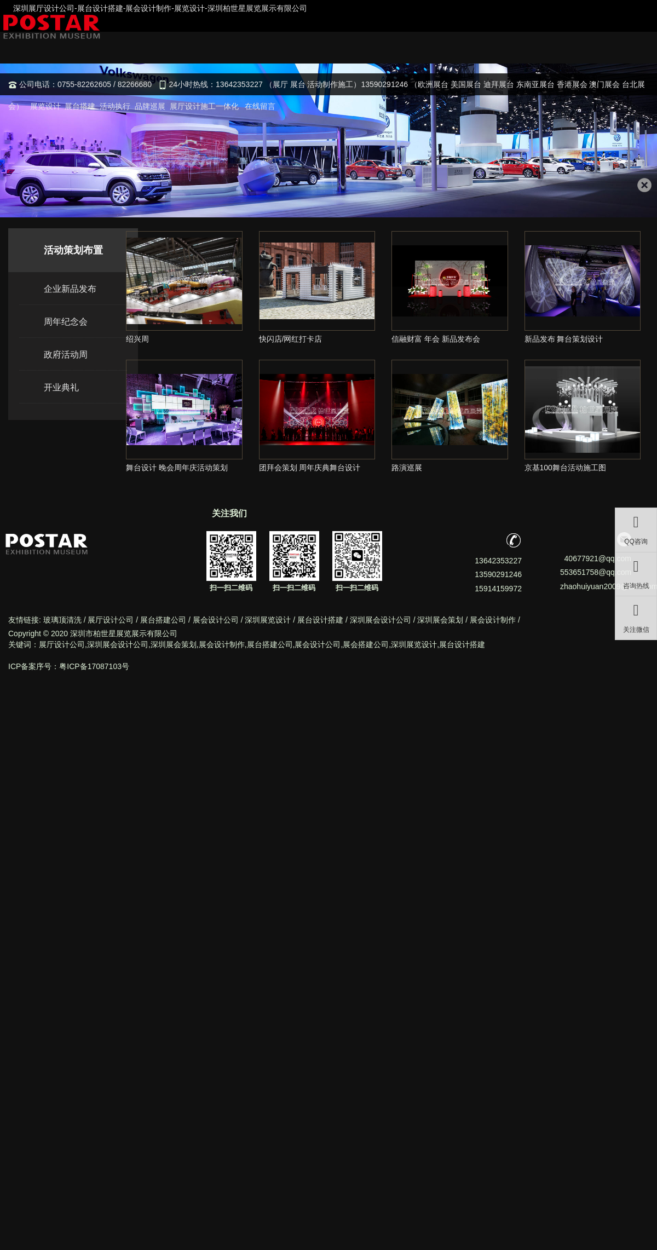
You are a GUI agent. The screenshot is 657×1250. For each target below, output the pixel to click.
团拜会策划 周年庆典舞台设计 (310, 467)
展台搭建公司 (163, 619)
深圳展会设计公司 (380, 619)
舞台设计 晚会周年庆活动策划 (177, 467)
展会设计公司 (216, 619)
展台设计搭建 (320, 619)
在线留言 (260, 106)
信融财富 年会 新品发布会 (435, 339)
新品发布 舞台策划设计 (564, 339)
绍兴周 (137, 339)
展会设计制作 (493, 619)
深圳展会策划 (440, 619)
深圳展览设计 (268, 619)
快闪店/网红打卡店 (290, 339)
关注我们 (229, 513)
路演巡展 (406, 467)
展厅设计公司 (111, 619)
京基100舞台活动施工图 (565, 467)
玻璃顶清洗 (62, 619)
